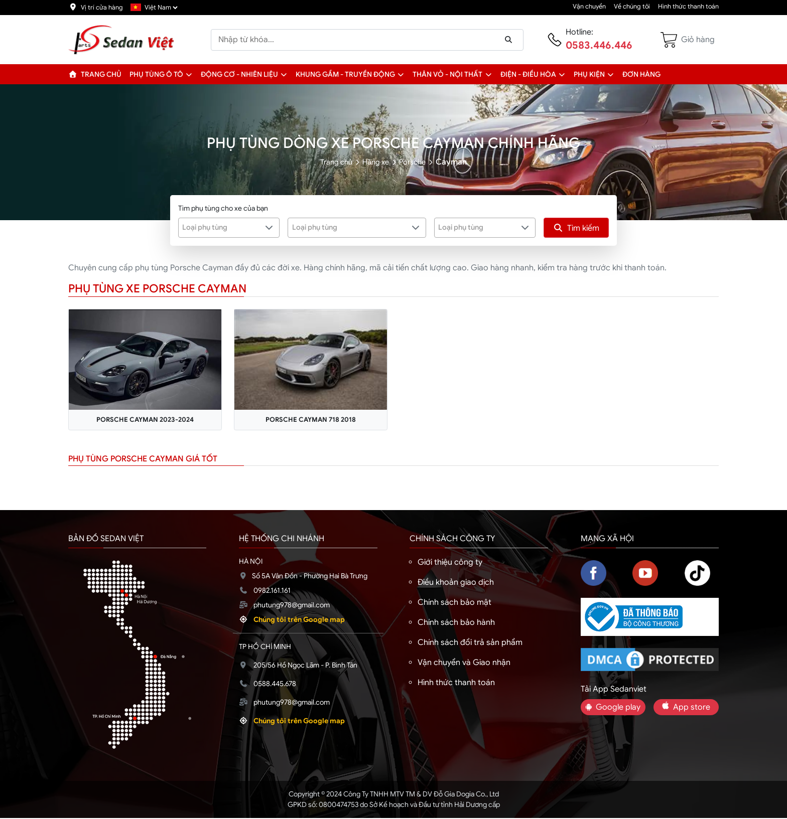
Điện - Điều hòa (528, 74)
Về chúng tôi (632, 7)
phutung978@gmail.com (291, 605)
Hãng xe (376, 162)
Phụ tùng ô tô (156, 74)
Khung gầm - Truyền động (345, 74)
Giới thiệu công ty (450, 563)
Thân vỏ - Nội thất (447, 74)
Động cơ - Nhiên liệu (239, 74)
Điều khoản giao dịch (456, 583)
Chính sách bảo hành (456, 623)
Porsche (416, 162)
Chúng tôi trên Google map (299, 620)
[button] (189, 74)
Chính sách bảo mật (454, 603)
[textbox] (222, 227)
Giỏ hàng (698, 40)
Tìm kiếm (576, 228)
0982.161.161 (272, 591)
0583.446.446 (599, 45)
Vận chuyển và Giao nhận (464, 664)
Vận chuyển (589, 7)
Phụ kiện (589, 74)
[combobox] (229, 228)
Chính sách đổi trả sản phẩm (470, 643)
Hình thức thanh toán (688, 7)
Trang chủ (94, 74)
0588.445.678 (274, 684)
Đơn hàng (641, 74)
